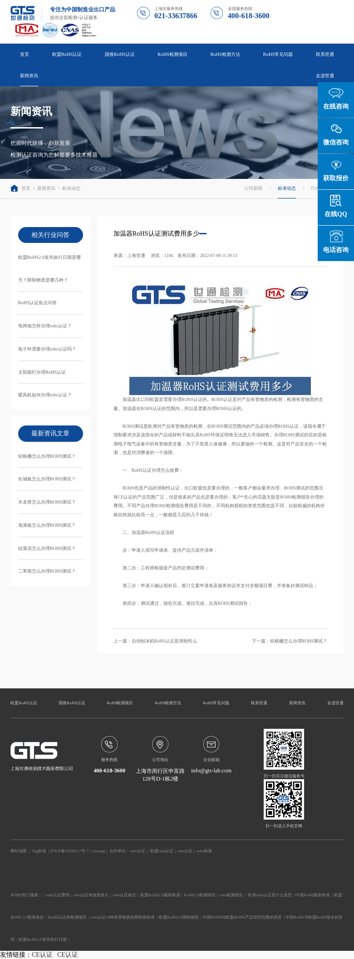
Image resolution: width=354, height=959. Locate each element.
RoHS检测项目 (172, 54)
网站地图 (18, 851)
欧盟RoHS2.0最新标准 (160, 895)
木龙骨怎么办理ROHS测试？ (47, 501)
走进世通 (325, 75)
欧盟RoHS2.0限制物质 (179, 917)
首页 (24, 54)
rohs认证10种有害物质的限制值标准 (123, 917)
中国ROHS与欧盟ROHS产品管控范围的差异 (241, 917)
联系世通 (325, 54)
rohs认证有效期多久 (91, 895)
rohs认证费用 (57, 895)
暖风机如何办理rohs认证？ (45, 394)
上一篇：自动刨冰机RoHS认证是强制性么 (155, 640)
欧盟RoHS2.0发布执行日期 (43, 939)
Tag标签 (39, 851)
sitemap (99, 851)
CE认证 (42, 954)
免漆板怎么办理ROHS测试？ (47, 525)
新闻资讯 (29, 75)
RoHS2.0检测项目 (200, 895)
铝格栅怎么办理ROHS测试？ (47, 456)
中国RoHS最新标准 (312, 895)
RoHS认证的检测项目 (67, 917)
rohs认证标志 (125, 895)
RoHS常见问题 (278, 54)
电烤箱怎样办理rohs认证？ (45, 325)
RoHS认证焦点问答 (37, 302)
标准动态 (71, 188)
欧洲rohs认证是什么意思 (270, 895)
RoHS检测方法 (225, 54)
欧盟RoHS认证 (67, 54)
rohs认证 (137, 851)
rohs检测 (204, 851)
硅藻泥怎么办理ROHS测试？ (47, 548)
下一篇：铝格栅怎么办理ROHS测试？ (289, 640)
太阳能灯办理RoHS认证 (42, 372)
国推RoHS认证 (119, 54)
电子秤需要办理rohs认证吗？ (47, 348)
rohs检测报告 (231, 895)
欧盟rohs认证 (162, 851)
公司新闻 (253, 188)
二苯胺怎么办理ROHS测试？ (47, 570)
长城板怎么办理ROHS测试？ (47, 478)
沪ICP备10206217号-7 (69, 851)
